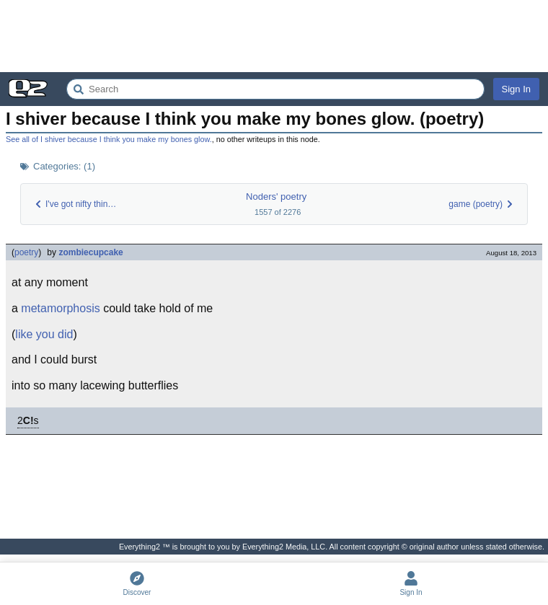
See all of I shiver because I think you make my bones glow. (109, 139)
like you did (44, 334)
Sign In (516, 89)
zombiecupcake (90, 252)
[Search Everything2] (275, 89)
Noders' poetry (276, 196)
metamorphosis (60, 308)
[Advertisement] (274, 36)
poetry (26, 252)
